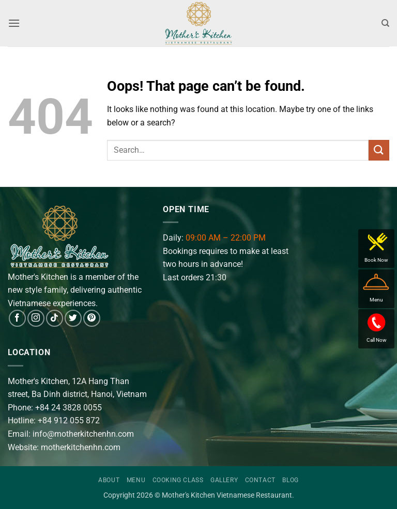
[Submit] (379, 150)
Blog (290, 480)
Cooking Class (178, 480)
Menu (136, 480)
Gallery (224, 480)
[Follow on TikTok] (54, 318)
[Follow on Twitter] (73, 318)
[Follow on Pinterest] (91, 318)
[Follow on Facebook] (17, 318)
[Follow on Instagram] (35, 318)
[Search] (385, 23)
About (108, 480)
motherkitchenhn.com (80, 447)
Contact (260, 480)
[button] (14, 23)
